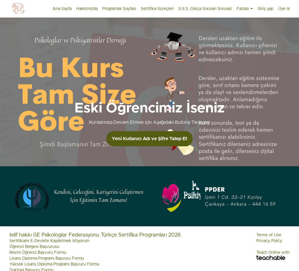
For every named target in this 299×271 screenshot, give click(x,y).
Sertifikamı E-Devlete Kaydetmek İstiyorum (49, 241)
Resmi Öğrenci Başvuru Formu (37, 253)
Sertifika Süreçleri (157, 9)
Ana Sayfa (62, 9)
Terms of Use (268, 235)
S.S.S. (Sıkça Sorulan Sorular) (205, 9)
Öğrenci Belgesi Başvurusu (34, 247)
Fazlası (245, 9)
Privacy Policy (269, 241)
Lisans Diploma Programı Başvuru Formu (46, 258)
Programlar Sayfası (119, 9)
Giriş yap (265, 9)
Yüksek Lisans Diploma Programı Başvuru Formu (54, 264)
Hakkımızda (87, 9)
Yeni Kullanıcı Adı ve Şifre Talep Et (149, 138)
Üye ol (284, 9)
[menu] (169, 9)
